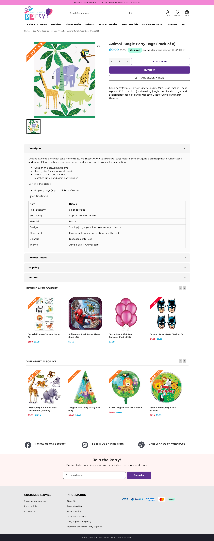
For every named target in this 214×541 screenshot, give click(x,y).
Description (107, 148)
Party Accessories (108, 24)
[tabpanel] (64, 80)
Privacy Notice (74, 511)
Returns (107, 277)
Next (184, 288)
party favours (123, 88)
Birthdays (56, 24)
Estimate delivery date (149, 78)
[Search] (130, 13)
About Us (71, 501)
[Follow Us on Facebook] (50, 445)
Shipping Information (35, 501)
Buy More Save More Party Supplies (84, 526)
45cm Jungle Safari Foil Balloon (125, 407)
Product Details (107, 257)
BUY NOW (149, 70)
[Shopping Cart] (187, 13)
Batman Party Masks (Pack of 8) (166, 334)
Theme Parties (73, 24)
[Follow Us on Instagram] (107, 445)
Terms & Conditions (76, 516)
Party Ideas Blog (75, 506)
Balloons (89, 24)
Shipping (107, 267)
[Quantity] (119, 61)
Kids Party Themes (37, 24)
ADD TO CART (160, 61)
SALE (184, 24)
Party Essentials (130, 24)
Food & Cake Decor (152, 24)
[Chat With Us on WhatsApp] (163, 445)
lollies (132, 94)
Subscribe (139, 475)
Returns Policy (31, 506)
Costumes (172, 24)
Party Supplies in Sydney (79, 521)
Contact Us (29, 511)
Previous (181, 288)
